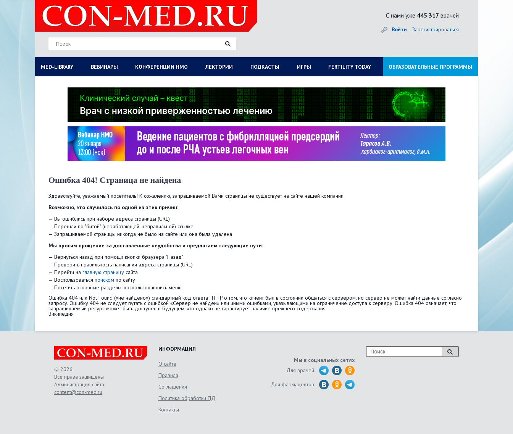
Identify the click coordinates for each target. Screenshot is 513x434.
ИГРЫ (304, 66)
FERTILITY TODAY (349, 66)
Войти (399, 29)
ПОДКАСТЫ (264, 66)
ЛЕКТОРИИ (219, 66)
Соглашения (172, 386)
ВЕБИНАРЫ (104, 66)
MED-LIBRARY (57, 66)
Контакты (168, 409)
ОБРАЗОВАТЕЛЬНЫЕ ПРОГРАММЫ (430, 66)
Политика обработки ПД (186, 398)
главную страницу (103, 272)
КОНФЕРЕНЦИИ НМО (161, 66)
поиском (104, 279)
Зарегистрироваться (435, 29)
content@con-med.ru (78, 392)
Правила (168, 375)
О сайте (167, 363)
